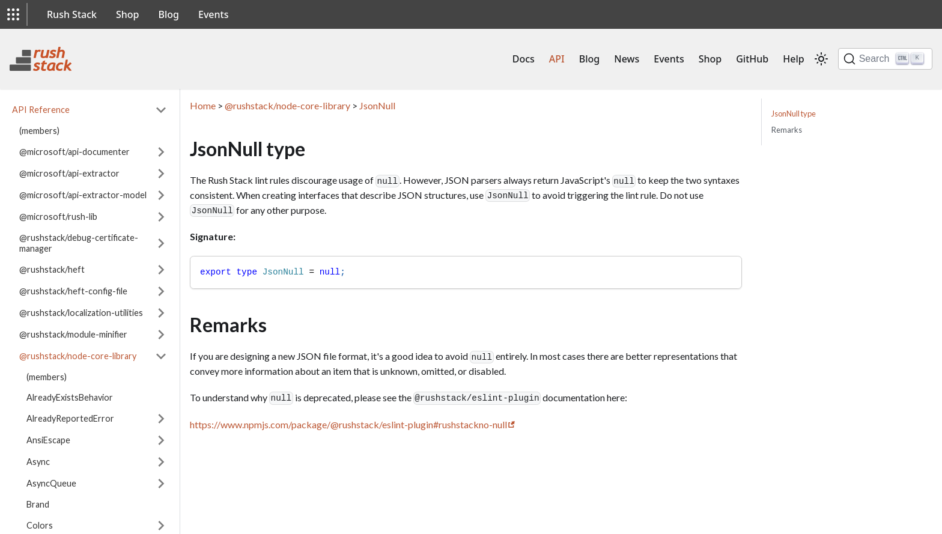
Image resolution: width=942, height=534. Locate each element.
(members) (39, 131)
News (626, 58)
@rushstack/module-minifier (73, 334)
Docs (523, 58)
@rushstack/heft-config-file (73, 291)
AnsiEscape (48, 440)
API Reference (41, 110)
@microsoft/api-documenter (74, 152)
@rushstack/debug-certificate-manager (78, 242)
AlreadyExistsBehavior (69, 397)
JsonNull (377, 105)
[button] (13, 14)
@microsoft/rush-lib (58, 216)
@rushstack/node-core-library (77, 356)
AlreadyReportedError (70, 418)
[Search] (885, 59)
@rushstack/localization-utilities (81, 313)
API (557, 58)
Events (213, 14)
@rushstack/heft (52, 269)
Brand (37, 504)
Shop (127, 14)
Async (38, 462)
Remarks (786, 130)
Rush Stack (72, 14)
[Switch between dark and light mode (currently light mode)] (821, 58)
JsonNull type (793, 113)
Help (793, 58)
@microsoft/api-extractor (69, 173)
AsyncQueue (51, 483)
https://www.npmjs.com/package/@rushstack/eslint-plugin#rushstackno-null (348, 424)
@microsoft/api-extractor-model (83, 195)
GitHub (752, 58)
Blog (169, 14)
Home (203, 105)
